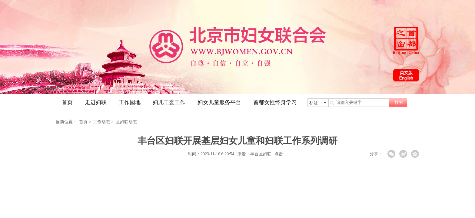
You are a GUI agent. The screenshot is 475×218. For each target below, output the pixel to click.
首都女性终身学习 (275, 102)
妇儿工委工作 (169, 102)
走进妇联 (96, 102)
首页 (67, 102)
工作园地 (130, 102)
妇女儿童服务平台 (219, 102)
